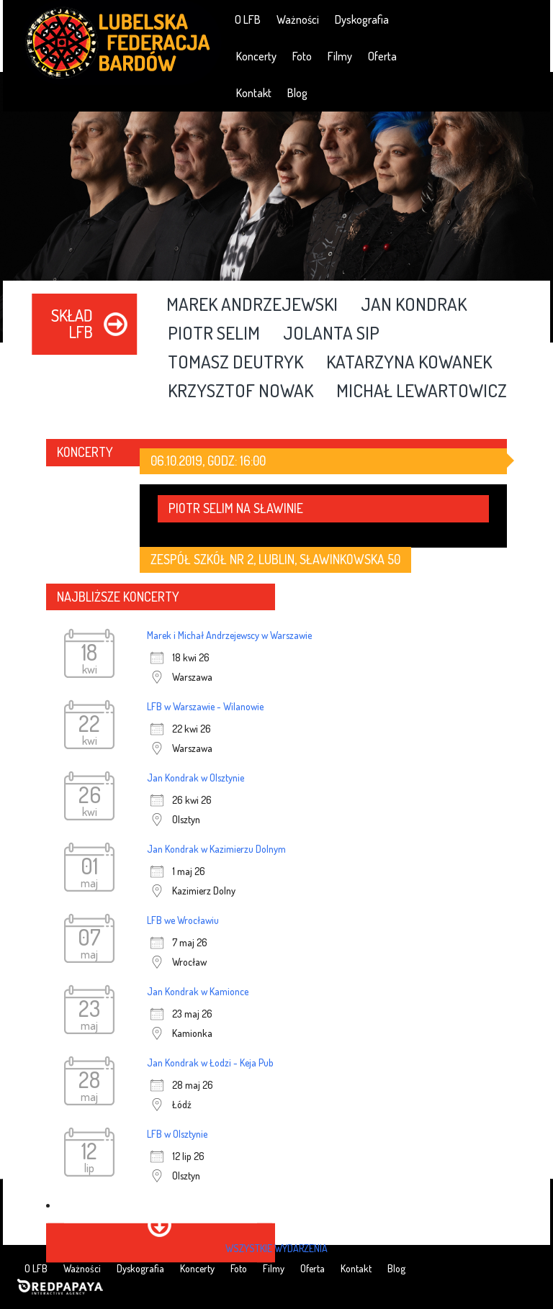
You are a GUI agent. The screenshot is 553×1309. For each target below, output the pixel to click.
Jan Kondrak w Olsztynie (195, 777)
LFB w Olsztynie (177, 1134)
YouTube (488, 19)
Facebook (447, 19)
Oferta (382, 56)
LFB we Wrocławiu (183, 920)
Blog (297, 93)
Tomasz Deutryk (235, 363)
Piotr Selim (214, 334)
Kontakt (253, 93)
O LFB (248, 19)
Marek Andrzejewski (252, 305)
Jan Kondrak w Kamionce (197, 991)
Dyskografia (362, 19)
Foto (302, 56)
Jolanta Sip (331, 334)
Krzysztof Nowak (240, 391)
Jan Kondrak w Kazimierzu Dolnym (216, 849)
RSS (529, 19)
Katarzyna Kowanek (409, 363)
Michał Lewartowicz (421, 391)
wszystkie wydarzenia (276, 1248)
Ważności (297, 19)
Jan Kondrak (414, 305)
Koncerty (256, 56)
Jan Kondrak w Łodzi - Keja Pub (210, 1062)
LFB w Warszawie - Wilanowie (205, 706)
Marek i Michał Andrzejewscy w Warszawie (229, 635)
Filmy (340, 56)
